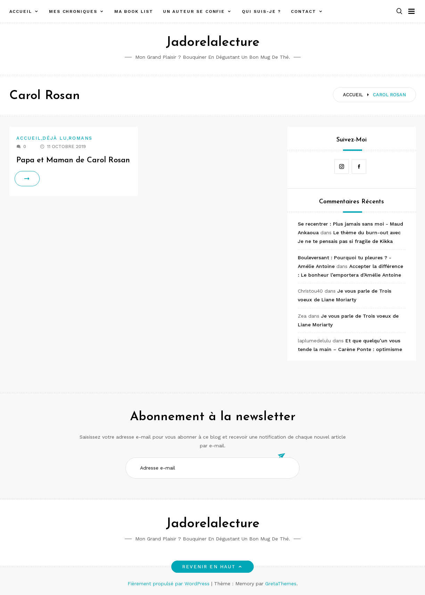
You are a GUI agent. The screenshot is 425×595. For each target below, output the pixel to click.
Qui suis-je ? (261, 11)
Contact (303, 11)
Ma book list (133, 11)
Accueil (20, 11)
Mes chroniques (73, 11)
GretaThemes (280, 583)
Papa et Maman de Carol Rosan (73, 160)
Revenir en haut (212, 566)
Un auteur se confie (194, 11)
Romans (80, 138)
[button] (399, 11)
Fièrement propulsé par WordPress (169, 583)
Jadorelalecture (213, 42)
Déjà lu (54, 138)
